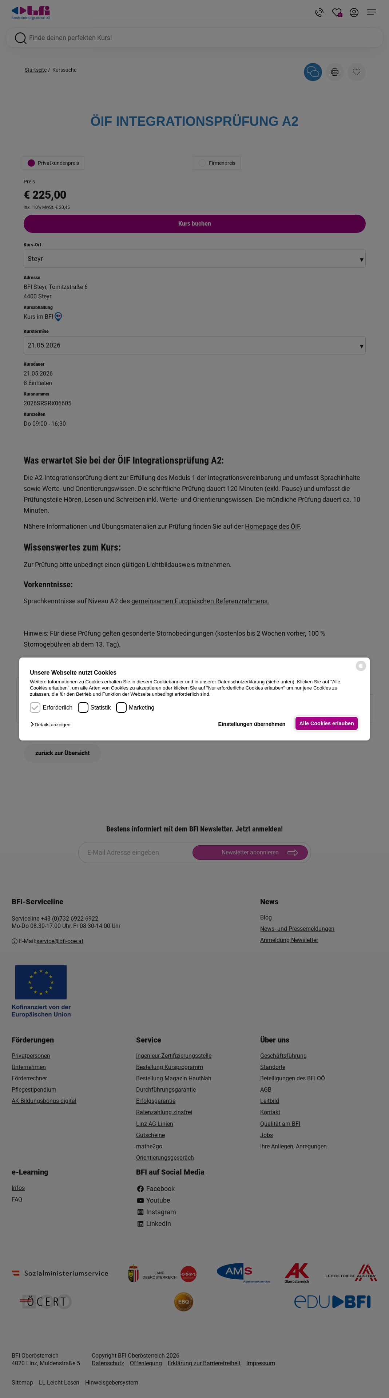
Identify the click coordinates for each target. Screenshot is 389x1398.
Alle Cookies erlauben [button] (326, 723)
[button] (52, 724)
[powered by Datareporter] (361, 670)
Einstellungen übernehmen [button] (250, 724)
